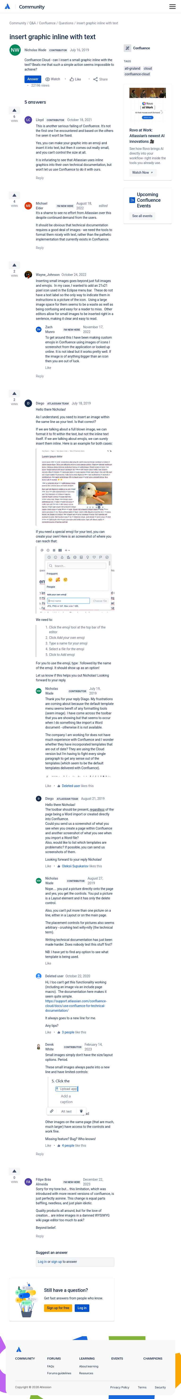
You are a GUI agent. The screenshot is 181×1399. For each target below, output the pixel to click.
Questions (66, 23)
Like (48, 373)
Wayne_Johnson (48, 280)
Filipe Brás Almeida (43, 1191)
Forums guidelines (59, 1373)
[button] (77, 494)
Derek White (49, 1054)
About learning (88, 1366)
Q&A (32, 23)
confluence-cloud (137, 74)
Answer (32, 79)
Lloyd (40, 122)
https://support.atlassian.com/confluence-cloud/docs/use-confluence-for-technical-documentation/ (76, 1013)
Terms (142, 1387)
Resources (86, 1373)
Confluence (47, 23)
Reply (40, 180)
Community (32, 6)
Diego (40, 411)
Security (160, 1387)
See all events (142, 216)
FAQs (50, 1366)
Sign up (56, 1271)
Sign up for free (58, 1317)
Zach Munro (50, 335)
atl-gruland (132, 68)
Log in (42, 1271)
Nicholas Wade (35, 50)
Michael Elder (41, 209)
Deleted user (71, 793)
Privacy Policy (119, 1387)
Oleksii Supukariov (75, 874)
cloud (148, 68)
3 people (68, 1040)
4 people (68, 1153)
